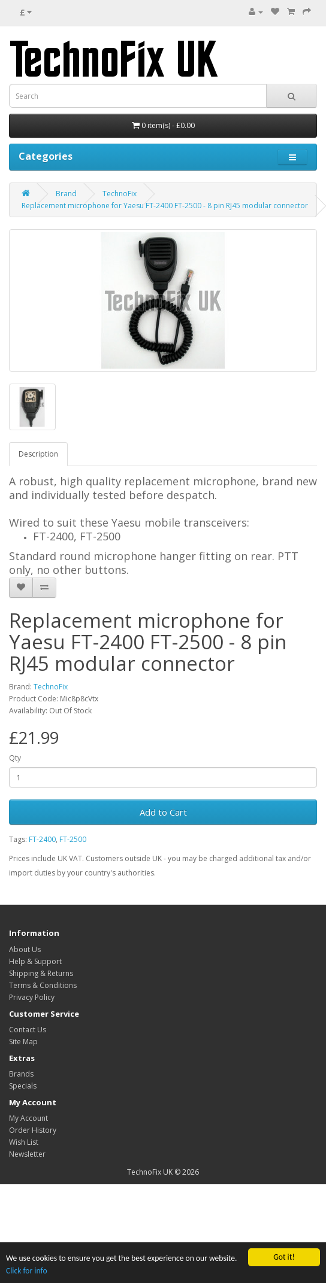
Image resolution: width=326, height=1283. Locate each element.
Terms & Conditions (43, 985)
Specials (23, 1086)
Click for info (26, 1271)
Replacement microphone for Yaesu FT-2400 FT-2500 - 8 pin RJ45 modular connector (165, 205)
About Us (25, 949)
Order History (32, 1130)
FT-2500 (72, 839)
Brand (66, 194)
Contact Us (27, 1029)
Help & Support (35, 961)
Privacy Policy (32, 997)
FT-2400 (42, 839)
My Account (28, 1118)
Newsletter (27, 1154)
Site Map (23, 1041)
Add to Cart (163, 812)
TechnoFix (119, 194)
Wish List (23, 1142)
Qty (15, 758)
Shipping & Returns (41, 973)
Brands (21, 1074)
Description (38, 454)
